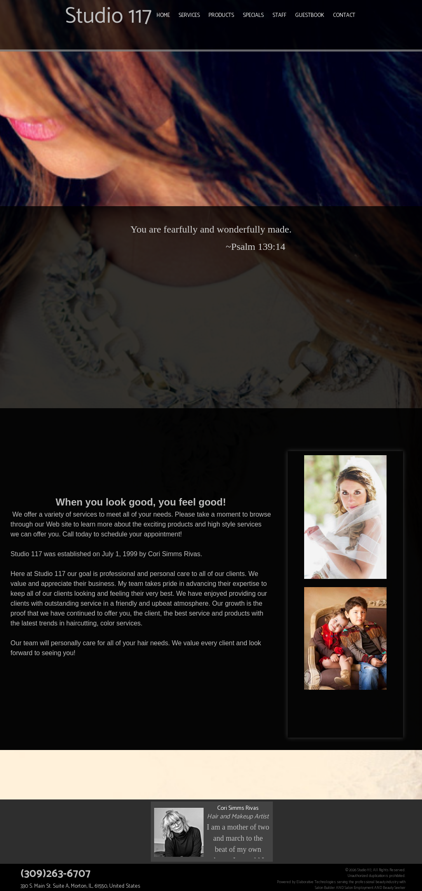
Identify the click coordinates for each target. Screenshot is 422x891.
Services (189, 15)
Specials (253, 15)
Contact (344, 15)
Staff (279, 15)
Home (163, 15)
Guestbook (309, 15)
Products (221, 15)
